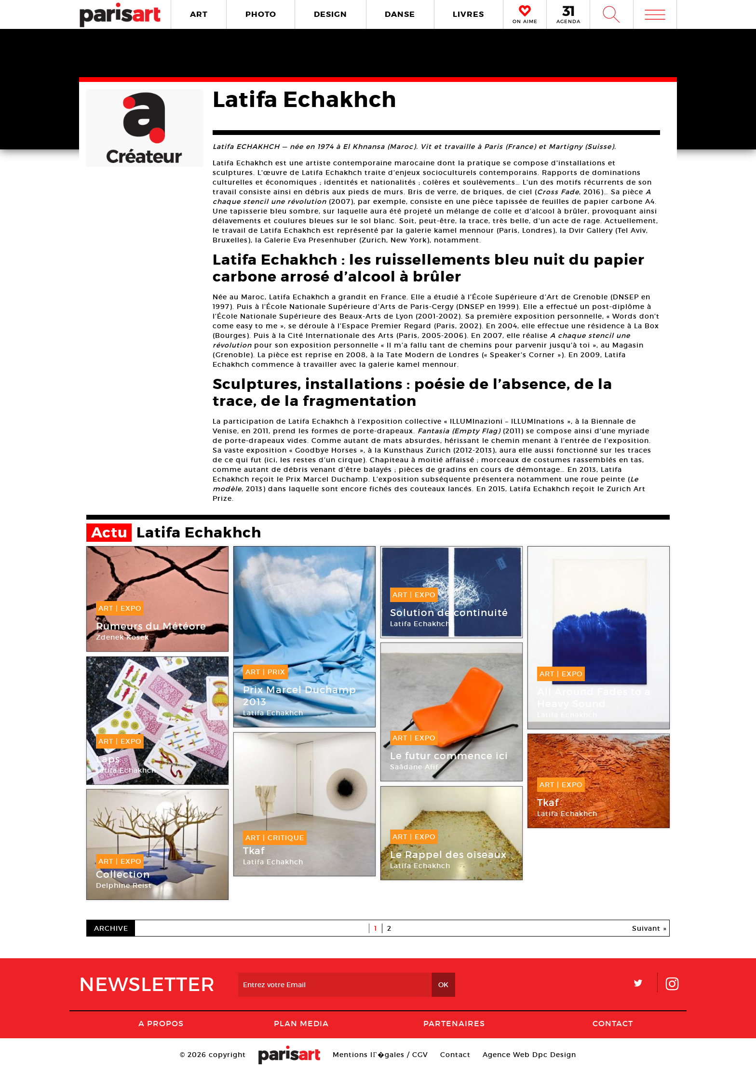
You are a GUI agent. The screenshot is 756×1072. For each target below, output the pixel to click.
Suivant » (649, 928)
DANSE (400, 14)
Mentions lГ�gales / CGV (380, 1054)
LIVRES (468, 14)
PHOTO (260, 14)
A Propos (161, 1023)
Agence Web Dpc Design (529, 1054)
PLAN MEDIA (301, 1023)
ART (199, 14)
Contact (613, 1023)
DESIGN (330, 14)
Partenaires (454, 1023)
